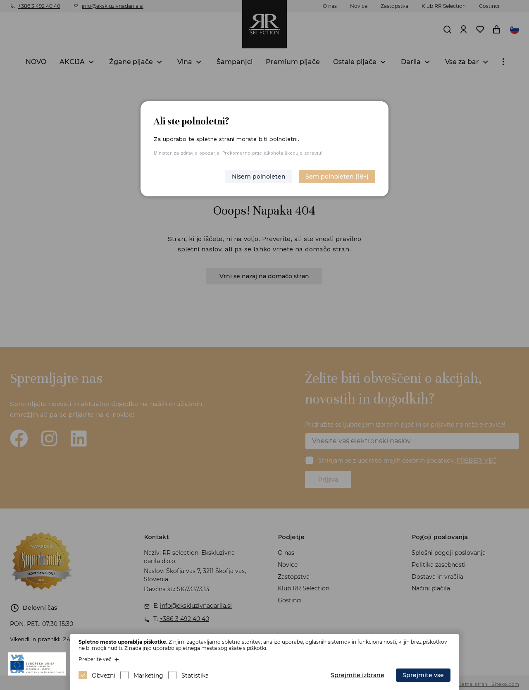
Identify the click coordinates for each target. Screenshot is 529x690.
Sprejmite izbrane (357, 675)
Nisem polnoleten (259, 176)
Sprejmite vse (423, 675)
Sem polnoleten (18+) (337, 176)
